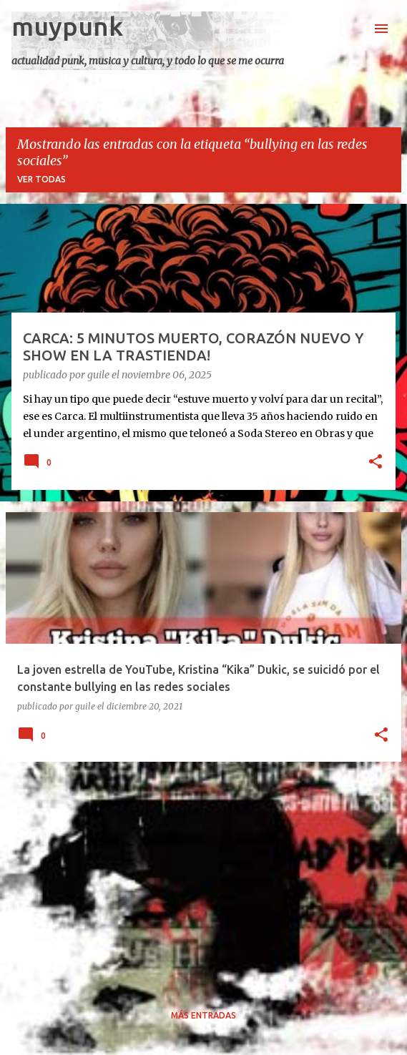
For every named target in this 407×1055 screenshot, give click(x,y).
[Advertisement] (203, 873)
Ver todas (41, 179)
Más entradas (203, 1015)
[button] (375, 463)
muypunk (67, 26)
